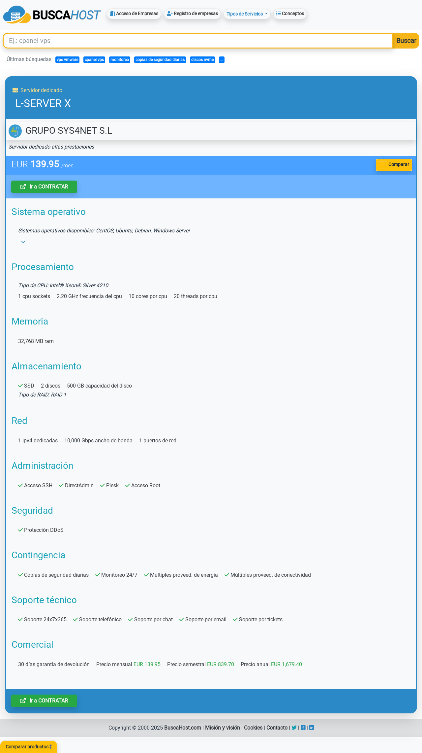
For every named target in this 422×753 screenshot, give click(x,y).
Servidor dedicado (37, 90)
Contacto (276, 728)
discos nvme (202, 59)
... (221, 59)
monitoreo (119, 59)
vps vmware (67, 59)
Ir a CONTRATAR (44, 187)
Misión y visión (222, 728)
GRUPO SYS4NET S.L (60, 130)
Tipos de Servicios (245, 14)
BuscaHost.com (182, 728)
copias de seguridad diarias (160, 59)
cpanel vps (94, 59)
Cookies (253, 728)
